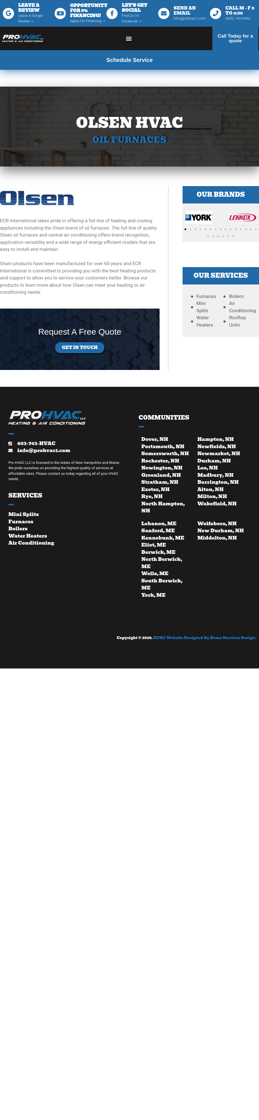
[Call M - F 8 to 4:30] (215, 13)
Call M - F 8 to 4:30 (239, 11)
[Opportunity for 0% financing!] (60, 13)
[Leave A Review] (8, 13)
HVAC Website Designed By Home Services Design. (204, 638)
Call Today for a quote (235, 38)
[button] (128, 38)
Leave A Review (28, 8)
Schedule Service (129, 60)
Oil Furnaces (129, 140)
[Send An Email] (163, 13)
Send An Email (185, 11)
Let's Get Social (134, 8)
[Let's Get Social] (112, 13)
